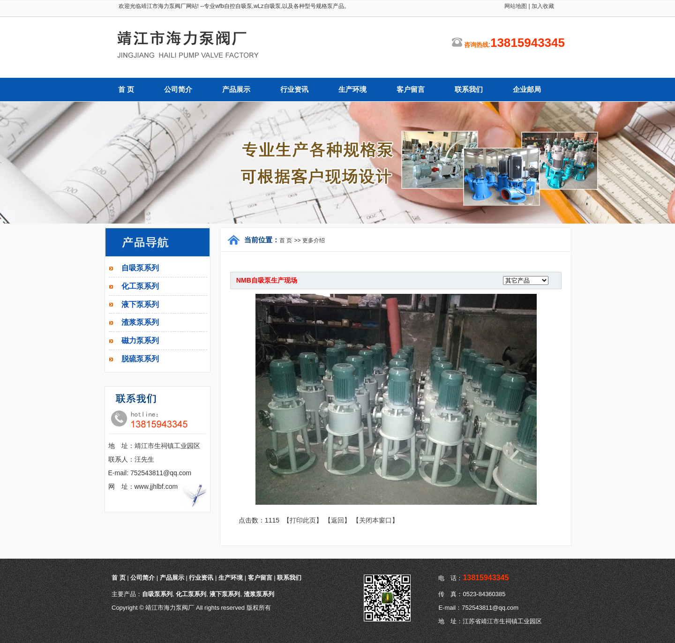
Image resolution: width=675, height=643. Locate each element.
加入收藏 (542, 6)
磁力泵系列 (140, 340)
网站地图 (515, 6)
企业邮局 (527, 89)
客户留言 (411, 89)
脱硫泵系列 (140, 359)
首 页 (126, 89)
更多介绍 (313, 240)
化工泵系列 (140, 286)
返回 (337, 520)
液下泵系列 (140, 304)
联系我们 (469, 89)
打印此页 (303, 520)
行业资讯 (294, 89)
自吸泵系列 (140, 268)
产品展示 (236, 89)
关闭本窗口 (375, 520)
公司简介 (178, 89)
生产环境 (352, 89)
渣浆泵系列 (140, 322)
